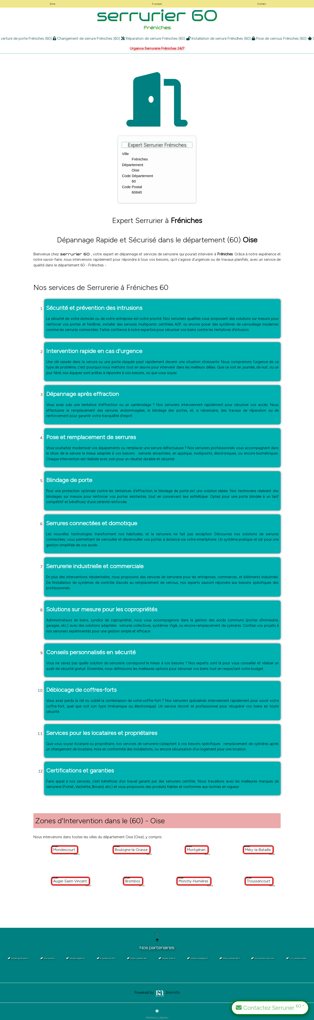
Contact (261, 3)
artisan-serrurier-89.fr (230, 958)
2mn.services (47, 958)
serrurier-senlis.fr (167, 958)
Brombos (133, 881)
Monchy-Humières (194, 881)
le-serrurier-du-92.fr (106, 958)
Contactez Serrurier (270, 1007)
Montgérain (197, 850)
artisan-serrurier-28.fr (137, 958)
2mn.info (167, 992)
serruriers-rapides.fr (75, 958)
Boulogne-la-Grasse (131, 850)
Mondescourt (64, 850)
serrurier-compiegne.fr (197, 958)
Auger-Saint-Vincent (70, 881)
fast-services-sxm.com (263, 958)
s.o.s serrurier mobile (296, 958)
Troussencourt (259, 881)
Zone (52, 3)
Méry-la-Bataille (258, 850)
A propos (157, 3)
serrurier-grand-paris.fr (18, 958)
